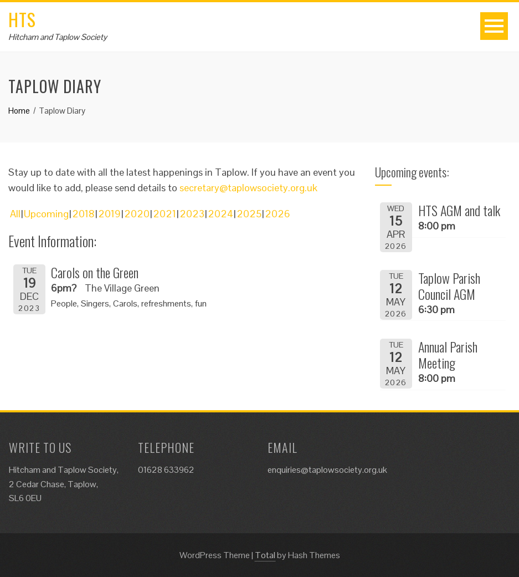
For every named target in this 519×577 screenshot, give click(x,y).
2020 (137, 213)
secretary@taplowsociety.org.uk (248, 187)
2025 (249, 213)
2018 (83, 213)
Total (265, 555)
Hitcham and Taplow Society (57, 37)
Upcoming (46, 213)
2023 (191, 213)
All (15, 213)
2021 (164, 213)
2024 (220, 213)
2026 (277, 213)
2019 (109, 213)
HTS (22, 19)
